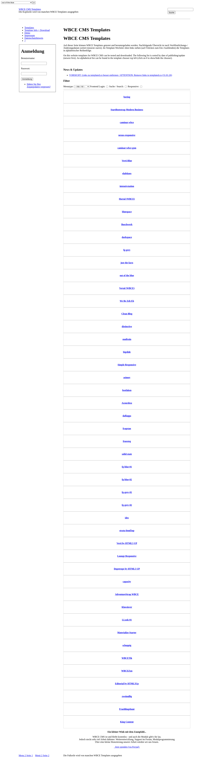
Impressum (30, 35)
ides (127, 518)
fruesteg (127, 441)
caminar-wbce (127, 122)
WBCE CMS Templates (30, 9)
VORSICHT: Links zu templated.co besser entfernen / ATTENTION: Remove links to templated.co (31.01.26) (120, 75)
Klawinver (127, 607)
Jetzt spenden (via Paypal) (127, 747)
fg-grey (126, 250)
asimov (126, 377)
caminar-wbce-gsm (126, 148)
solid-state (127, 454)
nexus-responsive (126, 135)
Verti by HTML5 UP (127, 543)
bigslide (127, 352)
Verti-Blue (127, 160)
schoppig (126, 645)
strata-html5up (126, 530)
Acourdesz (127, 403)
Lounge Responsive (126, 556)
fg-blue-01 (127, 467)
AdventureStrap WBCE (127, 594)
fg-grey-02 (127, 505)
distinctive (127, 326)
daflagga (127, 416)
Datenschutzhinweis (34, 38)
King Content (127, 722)
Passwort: (25, 68)
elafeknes (126, 173)
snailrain (126, 339)
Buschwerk (126, 224)
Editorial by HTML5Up (127, 683)
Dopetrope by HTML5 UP (127, 569)
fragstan (127, 428)
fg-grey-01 (127, 492)
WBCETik (127, 658)
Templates (29, 27)
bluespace (127, 211)
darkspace (127, 237)
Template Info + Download (37, 30)
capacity (127, 581)
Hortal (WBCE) (127, 199)
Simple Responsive (127, 364)
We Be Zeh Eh (127, 301)
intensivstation (127, 186)
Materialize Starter (126, 632)
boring (127, 97)
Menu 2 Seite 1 (26, 755)
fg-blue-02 (127, 479)
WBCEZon (126, 671)
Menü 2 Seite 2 (42, 755)
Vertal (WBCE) (127, 288)
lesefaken (126, 390)
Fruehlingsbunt (127, 709)
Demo (27, 33)
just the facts (126, 262)
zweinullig (127, 696)
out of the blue (127, 275)
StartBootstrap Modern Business (127, 109)
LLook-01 (127, 620)
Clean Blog (126, 313)
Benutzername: (28, 58)
